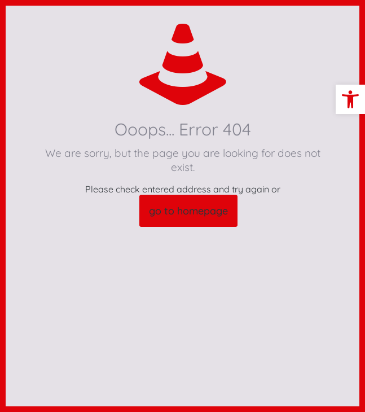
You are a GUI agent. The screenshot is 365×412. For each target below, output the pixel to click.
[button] (350, 99)
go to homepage (188, 210)
